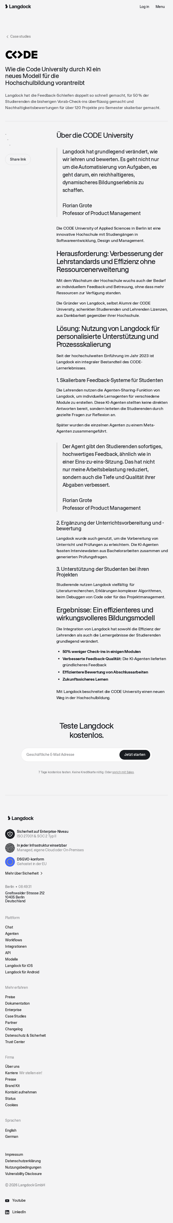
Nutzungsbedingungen (23, 1167)
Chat (9, 927)
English (10, 1130)
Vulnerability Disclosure (23, 1174)
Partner (11, 1023)
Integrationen (16, 946)
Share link (18, 159)
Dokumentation (17, 1003)
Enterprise (13, 1010)
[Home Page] (18, 6)
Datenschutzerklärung (23, 1161)
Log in (144, 7)
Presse (10, 1079)
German (11, 1136)
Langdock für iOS (19, 966)
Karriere (23, 1073)
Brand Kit (12, 1086)
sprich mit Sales (123, 772)
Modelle (11, 959)
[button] (160, 7)
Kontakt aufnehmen (21, 1092)
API (8, 953)
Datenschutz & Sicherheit (25, 1035)
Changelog (14, 1029)
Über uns (12, 1066)
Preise (10, 997)
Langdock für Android (22, 972)
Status (10, 1099)
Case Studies (15, 1016)
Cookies (11, 1105)
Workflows (13, 940)
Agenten (12, 934)
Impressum (14, 1154)
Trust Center (15, 1042)
